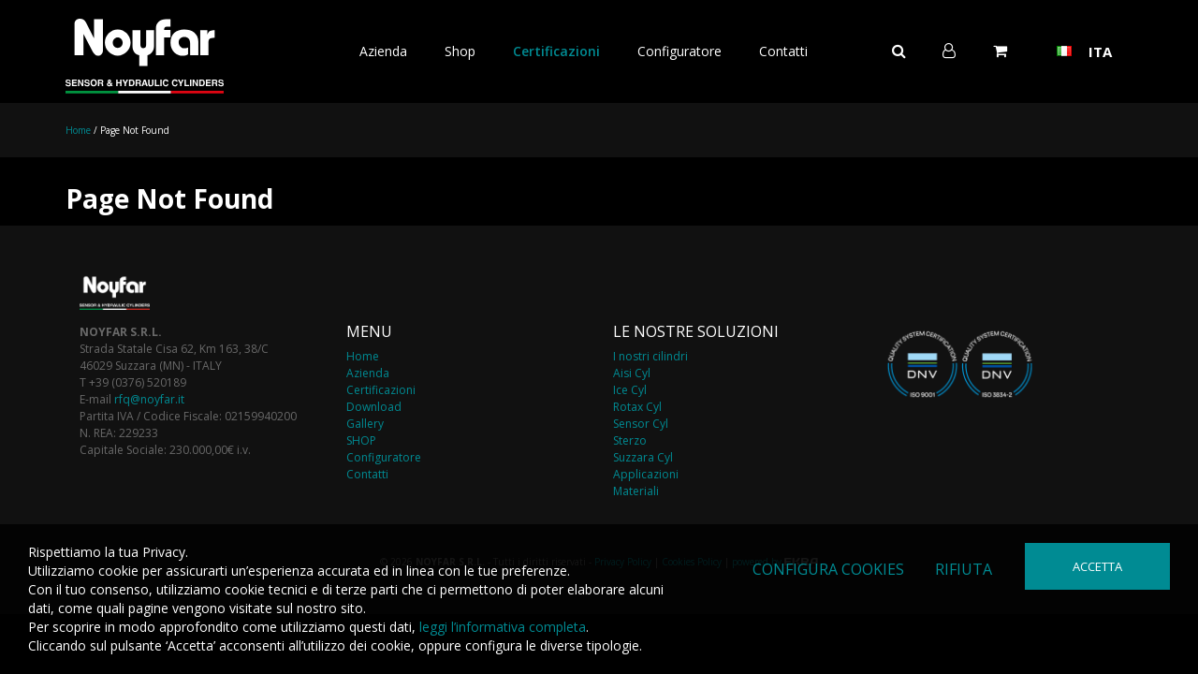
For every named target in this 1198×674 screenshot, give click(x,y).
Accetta (1097, 566)
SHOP (361, 440)
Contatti (783, 51)
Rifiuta (963, 569)
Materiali (636, 491)
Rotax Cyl (637, 407)
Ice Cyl (630, 390)
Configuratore (679, 51)
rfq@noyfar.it (149, 399)
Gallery (365, 424)
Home (78, 130)
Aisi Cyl (631, 373)
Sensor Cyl (640, 424)
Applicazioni (646, 474)
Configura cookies (828, 569)
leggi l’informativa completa (502, 627)
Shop (460, 51)
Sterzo (630, 440)
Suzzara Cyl (643, 457)
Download (374, 407)
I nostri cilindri (650, 356)
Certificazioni (556, 51)
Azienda (383, 51)
